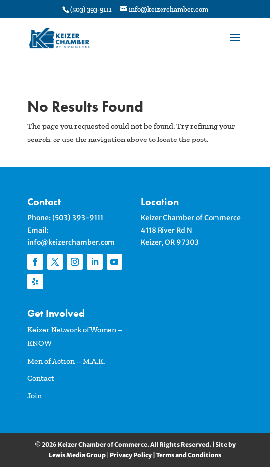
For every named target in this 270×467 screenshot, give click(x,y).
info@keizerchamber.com (71, 242)
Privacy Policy (131, 455)
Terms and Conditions (188, 455)
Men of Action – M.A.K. (66, 361)
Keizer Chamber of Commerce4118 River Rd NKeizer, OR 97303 (191, 230)
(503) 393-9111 (77, 217)
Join (34, 395)
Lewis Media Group (77, 455)
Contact (40, 378)
